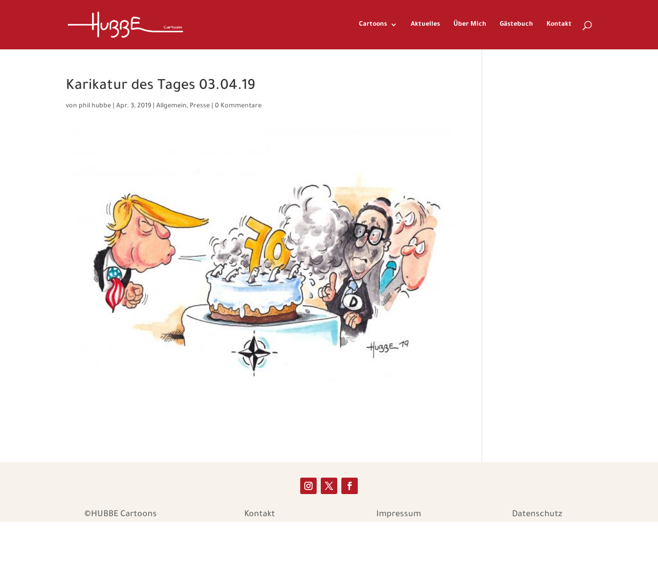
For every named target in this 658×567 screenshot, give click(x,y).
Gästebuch (516, 24)
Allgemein (171, 106)
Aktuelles (425, 24)
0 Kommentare (238, 106)
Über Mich (469, 24)
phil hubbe (95, 106)
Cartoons (373, 24)
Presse (200, 106)
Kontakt (559, 24)
